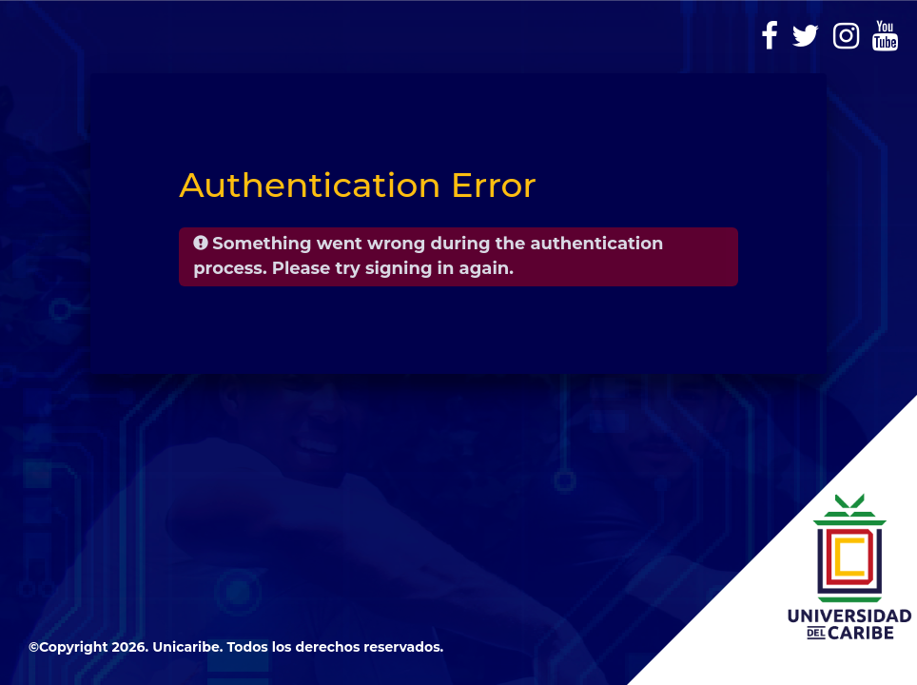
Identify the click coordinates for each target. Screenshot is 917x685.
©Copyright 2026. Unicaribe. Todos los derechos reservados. (236, 647)
